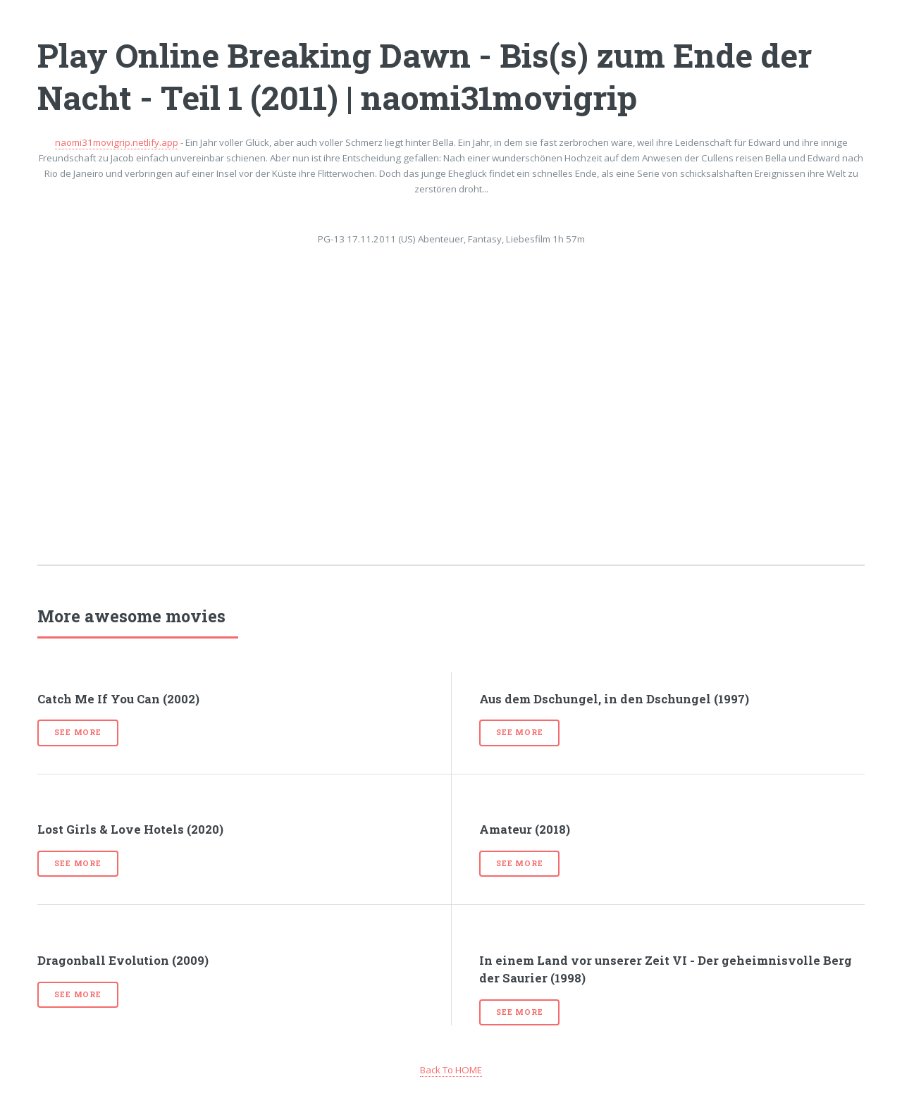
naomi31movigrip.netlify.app (116, 142)
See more (77, 732)
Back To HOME (451, 1069)
